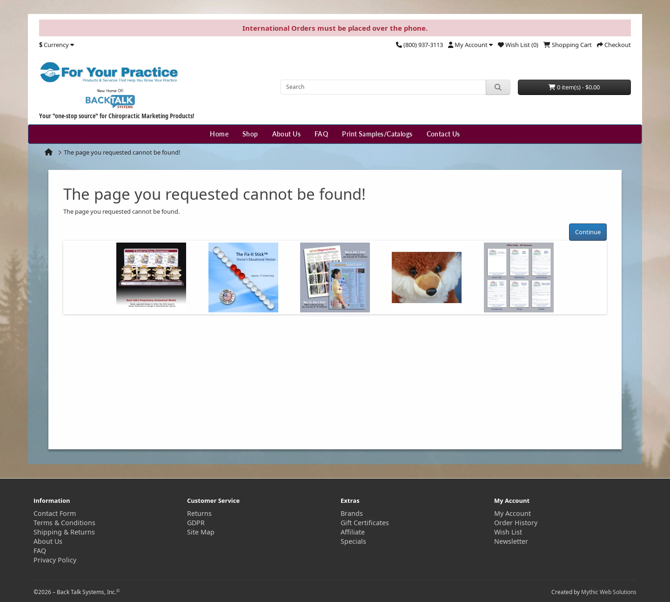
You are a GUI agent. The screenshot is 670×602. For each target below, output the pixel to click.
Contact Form (55, 513)
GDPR (196, 522)
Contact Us (443, 134)
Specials (353, 541)
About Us (286, 134)
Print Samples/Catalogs (377, 134)
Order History (515, 522)
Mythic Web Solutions (608, 592)
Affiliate (353, 532)
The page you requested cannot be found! (122, 152)
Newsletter (511, 541)
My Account (512, 513)
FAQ (321, 134)
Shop (250, 134)
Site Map (200, 532)
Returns (199, 513)
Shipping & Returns (64, 532)
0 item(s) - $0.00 (574, 87)
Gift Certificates (365, 522)
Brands (352, 513)
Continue (588, 232)
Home (219, 134)
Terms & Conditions (64, 522)
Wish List (508, 532)
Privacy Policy (55, 559)
